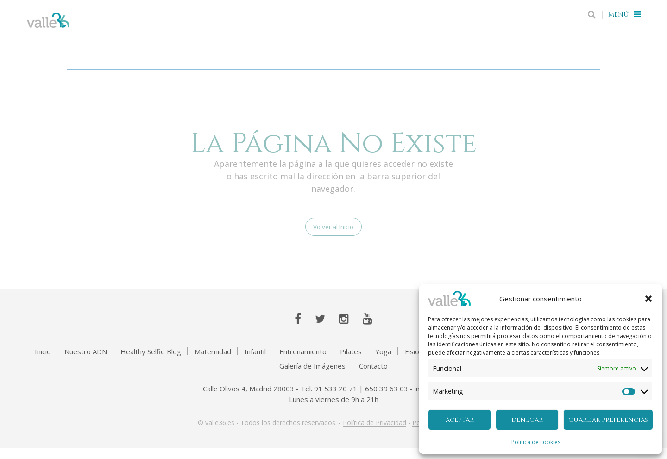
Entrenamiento (303, 362)
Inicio (43, 362)
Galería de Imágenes (312, 376)
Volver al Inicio (333, 233)
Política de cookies (535, 442)
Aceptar (460, 420)
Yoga (383, 362)
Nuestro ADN (85, 362)
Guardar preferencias (608, 420)
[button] (648, 298)
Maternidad (213, 362)
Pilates (351, 362)
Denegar (527, 420)
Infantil (255, 362)
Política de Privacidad (374, 433)
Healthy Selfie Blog (150, 362)
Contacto (373, 376)
